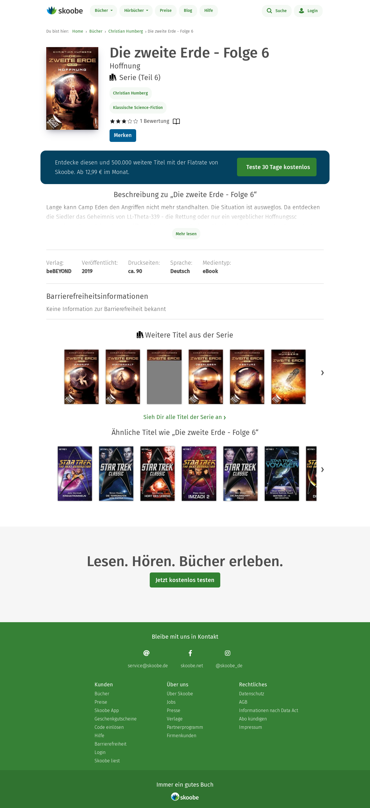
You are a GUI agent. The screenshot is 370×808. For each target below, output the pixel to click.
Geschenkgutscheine (116, 719)
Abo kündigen (253, 719)
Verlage (175, 719)
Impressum (250, 727)
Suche (277, 10)
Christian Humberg (125, 31)
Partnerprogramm (185, 727)
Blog (188, 10)
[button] (322, 372)
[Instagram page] (229, 659)
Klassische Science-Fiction (138, 107)
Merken (123, 135)
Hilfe (208, 10)
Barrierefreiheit (110, 744)
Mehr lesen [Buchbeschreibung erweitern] (186, 233)
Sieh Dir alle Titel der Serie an (185, 417)
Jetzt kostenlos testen (185, 580)
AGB (243, 702)
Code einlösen (109, 727)
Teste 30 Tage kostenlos (278, 167)
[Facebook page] (192, 659)
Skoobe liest (107, 760)
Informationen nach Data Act (268, 710)
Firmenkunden (181, 735)
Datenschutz (251, 693)
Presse (173, 710)
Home (77, 31)
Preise (166, 10)
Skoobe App (107, 710)
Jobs (171, 702)
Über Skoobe (180, 693)
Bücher (102, 10)
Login (308, 10)
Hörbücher (134, 10)
